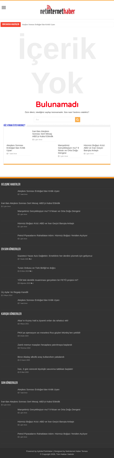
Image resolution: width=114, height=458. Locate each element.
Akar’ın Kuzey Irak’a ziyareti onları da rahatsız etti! (43, 320)
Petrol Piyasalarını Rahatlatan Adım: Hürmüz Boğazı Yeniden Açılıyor (52, 235)
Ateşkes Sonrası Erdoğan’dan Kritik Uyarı (38, 24)
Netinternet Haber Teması (77, 451)
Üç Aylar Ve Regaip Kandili (14, 292)
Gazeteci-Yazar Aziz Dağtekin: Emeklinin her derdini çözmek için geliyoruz (55, 255)
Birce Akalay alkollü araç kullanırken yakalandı (41, 357)
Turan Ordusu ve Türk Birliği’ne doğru (37, 268)
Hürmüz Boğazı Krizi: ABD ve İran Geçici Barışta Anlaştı (94, 148)
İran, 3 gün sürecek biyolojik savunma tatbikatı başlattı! (45, 369)
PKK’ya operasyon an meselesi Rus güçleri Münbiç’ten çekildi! (49, 332)
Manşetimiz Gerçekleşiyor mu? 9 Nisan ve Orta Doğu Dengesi (68, 149)
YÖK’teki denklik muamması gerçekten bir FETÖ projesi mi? (48, 280)
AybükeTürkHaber (45, 451)
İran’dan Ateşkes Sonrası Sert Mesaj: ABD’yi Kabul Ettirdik (42, 134)
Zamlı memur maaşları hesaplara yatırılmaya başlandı (45, 344)
